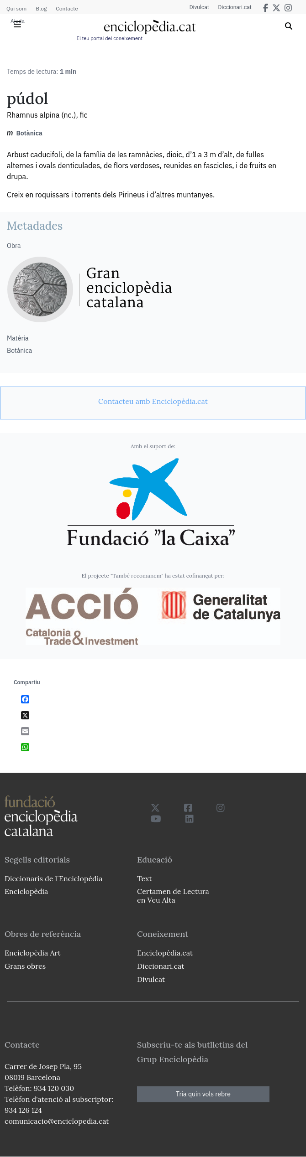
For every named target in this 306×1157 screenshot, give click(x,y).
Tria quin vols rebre (203, 1094)
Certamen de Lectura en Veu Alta (173, 895)
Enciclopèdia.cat (165, 952)
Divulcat (199, 7)
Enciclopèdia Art (33, 952)
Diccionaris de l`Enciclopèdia (53, 878)
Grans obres (25, 966)
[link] (153, 401)
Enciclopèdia (26, 891)
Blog (41, 8)
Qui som (16, 8)
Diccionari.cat (235, 7)
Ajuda (18, 20)
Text (144, 878)
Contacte (67, 8)
